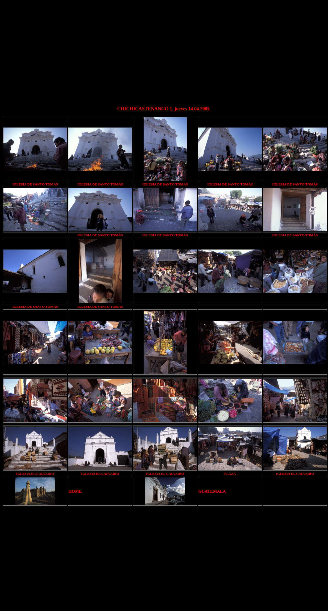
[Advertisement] (49, 51)
